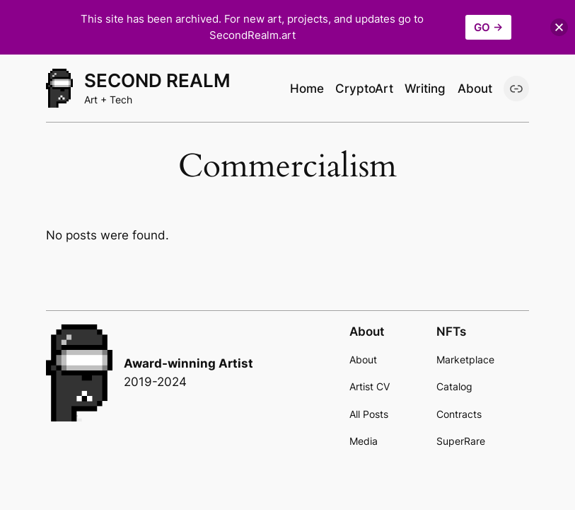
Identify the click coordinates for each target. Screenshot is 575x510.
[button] (559, 27)
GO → (488, 27)
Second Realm (157, 80)
